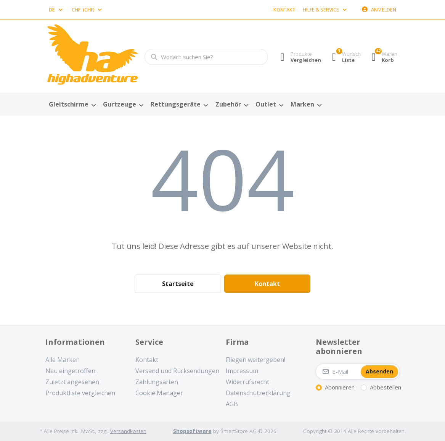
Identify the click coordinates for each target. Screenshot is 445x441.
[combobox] (56, 9)
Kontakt (284, 9)
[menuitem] (72, 104)
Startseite (178, 283)
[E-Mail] (337, 371)
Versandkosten (128, 431)
